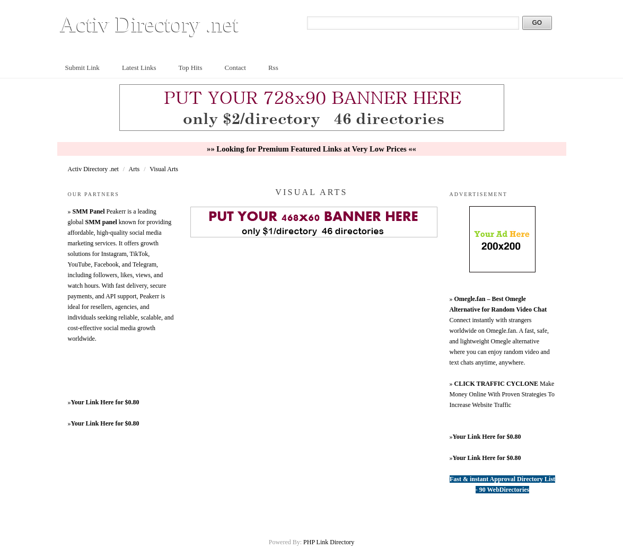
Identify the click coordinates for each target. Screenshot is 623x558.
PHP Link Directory (328, 542)
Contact (234, 68)
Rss (273, 68)
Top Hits (191, 68)
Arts (135, 169)
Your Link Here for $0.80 (105, 402)
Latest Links (139, 68)
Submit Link (82, 68)
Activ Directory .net (149, 24)
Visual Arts (164, 169)
